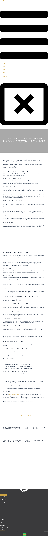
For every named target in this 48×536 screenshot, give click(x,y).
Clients (4, 69)
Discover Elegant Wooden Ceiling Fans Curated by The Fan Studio (35, 428)
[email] (23, 527)
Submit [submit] (2, 529)
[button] (24, 35)
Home (4, 63)
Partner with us (6, 67)
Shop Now (5, 78)
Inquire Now (5, 76)
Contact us (5, 75)
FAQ (3, 73)
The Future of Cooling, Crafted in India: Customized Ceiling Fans (12, 441)
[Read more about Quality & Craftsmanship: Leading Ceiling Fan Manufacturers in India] (13, 421)
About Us (5, 65)
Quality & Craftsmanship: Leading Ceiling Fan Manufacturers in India (12, 428)
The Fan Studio (3, 0)
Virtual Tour (5, 70)
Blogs (4, 72)
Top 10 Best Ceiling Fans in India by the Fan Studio (34, 441)
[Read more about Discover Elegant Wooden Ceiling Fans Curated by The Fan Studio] (35, 421)
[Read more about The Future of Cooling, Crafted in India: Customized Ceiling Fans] (13, 435)
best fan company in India (14, 394)
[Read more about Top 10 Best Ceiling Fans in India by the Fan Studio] (35, 435)
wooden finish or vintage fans (15, 373)
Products (4, 66)
